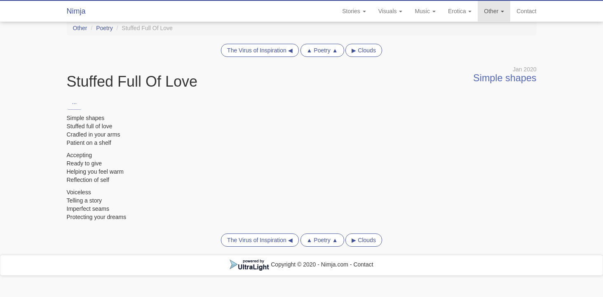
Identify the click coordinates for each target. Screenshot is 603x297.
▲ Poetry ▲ (322, 50)
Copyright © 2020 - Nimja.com (290, 264)
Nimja (76, 11)
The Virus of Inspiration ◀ (260, 50)
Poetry (104, 28)
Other (494, 11)
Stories (354, 11)
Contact (526, 11)
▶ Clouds (363, 50)
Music (425, 11)
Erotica (460, 11)
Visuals (390, 11)
